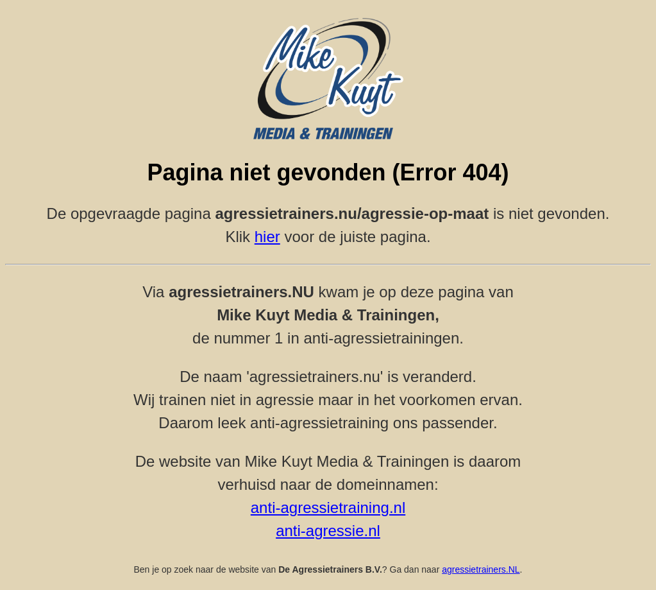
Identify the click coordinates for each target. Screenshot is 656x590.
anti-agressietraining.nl (328, 507)
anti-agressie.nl (328, 530)
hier (267, 236)
